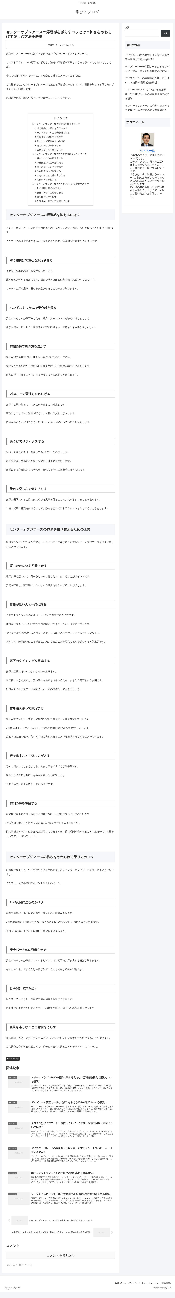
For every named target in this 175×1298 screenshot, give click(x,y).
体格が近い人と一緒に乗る (50, 164)
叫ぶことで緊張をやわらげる (51, 142)
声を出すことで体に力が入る (51, 177)
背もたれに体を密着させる (50, 159)
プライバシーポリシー (134, 1289)
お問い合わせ (116, 1289)
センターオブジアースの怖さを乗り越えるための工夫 (60, 155)
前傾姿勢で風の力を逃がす (50, 137)
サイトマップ (152, 1289)
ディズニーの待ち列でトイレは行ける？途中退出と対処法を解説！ (147, 57)
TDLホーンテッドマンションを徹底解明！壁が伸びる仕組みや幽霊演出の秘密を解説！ (147, 94)
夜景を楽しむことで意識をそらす (53, 204)
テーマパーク (13, 1061)
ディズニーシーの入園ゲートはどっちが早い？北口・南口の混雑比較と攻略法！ (147, 68)
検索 (127, 27)
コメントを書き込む (60, 1261)
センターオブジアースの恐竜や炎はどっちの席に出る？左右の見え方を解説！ (147, 107)
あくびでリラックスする (49, 146)
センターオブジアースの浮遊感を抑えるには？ (57, 124)
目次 (56, 118)
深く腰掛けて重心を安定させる (52, 128)
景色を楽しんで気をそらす (50, 150)
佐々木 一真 (147, 150)
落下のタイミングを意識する (51, 168)
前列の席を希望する (47, 181)
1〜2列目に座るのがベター (50, 190)
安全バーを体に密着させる (50, 195)
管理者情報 (166, 1289)
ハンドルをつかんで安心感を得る (53, 133)
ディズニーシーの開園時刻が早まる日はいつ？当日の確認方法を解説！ (147, 80)
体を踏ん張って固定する (49, 173)
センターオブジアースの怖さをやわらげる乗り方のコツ (61, 186)
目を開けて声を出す (47, 199)
